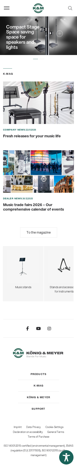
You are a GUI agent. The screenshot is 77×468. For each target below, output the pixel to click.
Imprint (18, 427)
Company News (14, 129)
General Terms (55, 432)
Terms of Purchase (38, 436)
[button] (35, 59)
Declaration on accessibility (28, 432)
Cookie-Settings (54, 427)
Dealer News (12, 198)
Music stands (23, 265)
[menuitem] (38, 374)
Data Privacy (33, 427)
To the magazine (38, 232)
